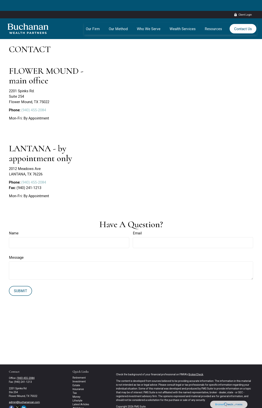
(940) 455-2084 (33, 99)
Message (16, 246)
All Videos (78, 397)
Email (137, 222)
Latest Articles (81, 393)
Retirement (79, 366)
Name (14, 222)
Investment (79, 370)
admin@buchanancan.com (24, 391)
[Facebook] (11, 397)
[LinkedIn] (23, 397)
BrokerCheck (195, 363)
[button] (93, 18)
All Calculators (81, 401)
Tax (75, 382)
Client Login (243, 3)
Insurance (78, 378)
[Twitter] (17, 397)
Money (76, 385)
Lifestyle (77, 389)
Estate (76, 374)
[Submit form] (20, 280)
